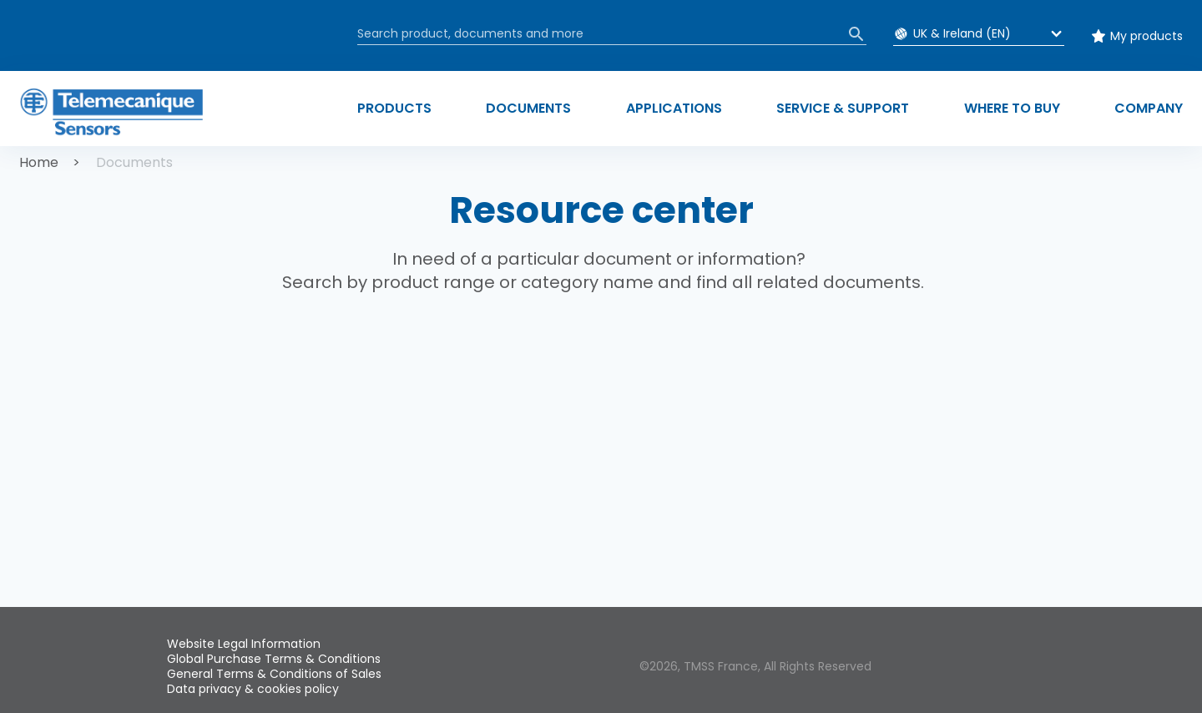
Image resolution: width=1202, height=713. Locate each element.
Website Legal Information (244, 643)
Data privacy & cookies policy (253, 688)
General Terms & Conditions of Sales (274, 673)
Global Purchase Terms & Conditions (274, 658)
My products (1146, 35)
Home (38, 162)
